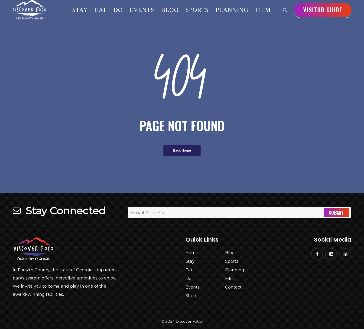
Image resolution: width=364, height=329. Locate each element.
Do (188, 278)
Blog (230, 252)
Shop (190, 295)
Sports (231, 261)
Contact (233, 287)
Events (192, 287)
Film (229, 278)
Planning (234, 270)
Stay (190, 261)
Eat (188, 270)
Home (191, 252)
